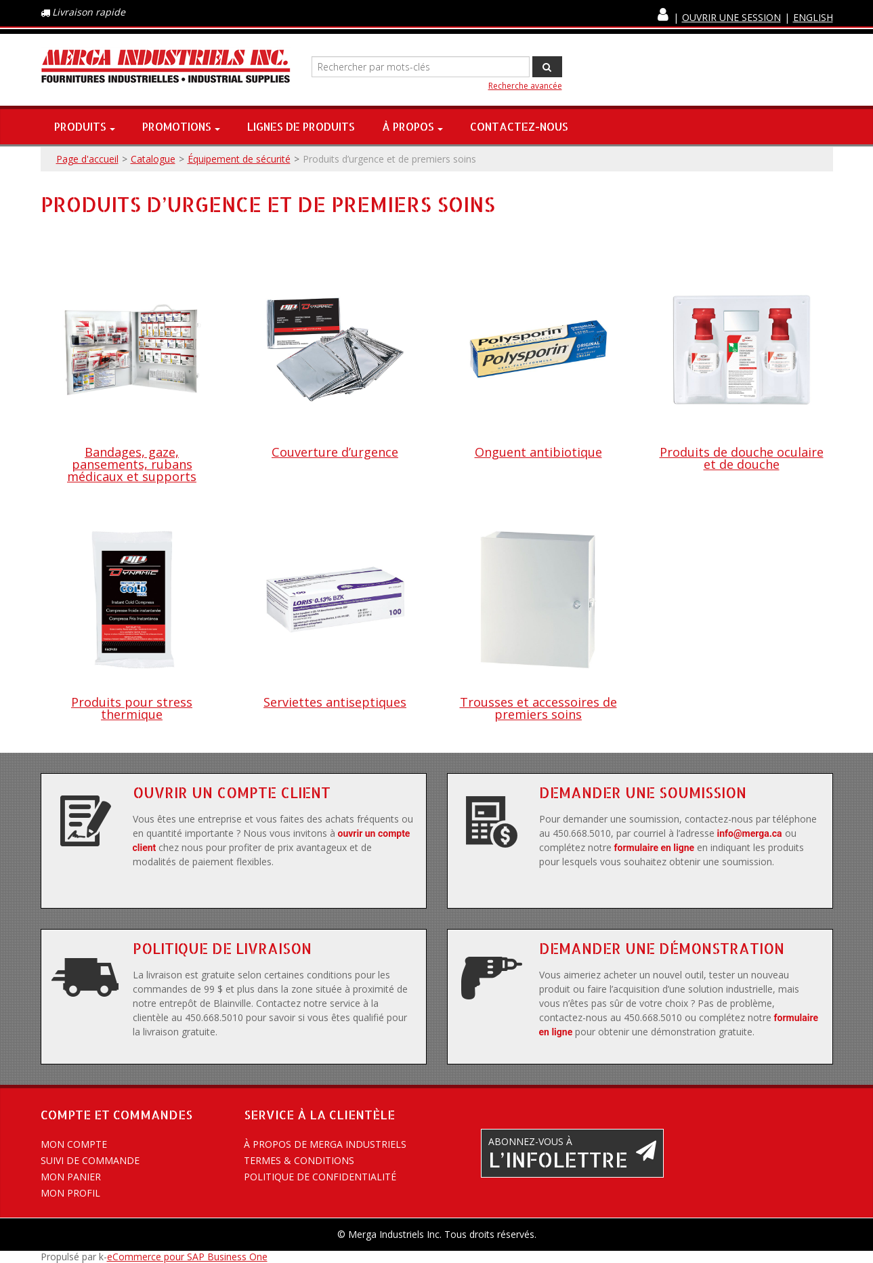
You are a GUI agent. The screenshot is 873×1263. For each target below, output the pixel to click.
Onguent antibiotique (538, 452)
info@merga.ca (749, 833)
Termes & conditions (299, 1160)
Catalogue (153, 158)
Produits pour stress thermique (131, 708)
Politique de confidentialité (320, 1176)
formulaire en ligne (654, 847)
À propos (412, 126)
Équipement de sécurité (239, 158)
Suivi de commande (90, 1160)
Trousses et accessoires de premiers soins (538, 708)
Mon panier (71, 1176)
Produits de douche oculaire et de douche (742, 458)
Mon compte (74, 1144)
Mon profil (70, 1192)
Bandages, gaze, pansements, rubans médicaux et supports (131, 464)
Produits (84, 126)
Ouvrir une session (731, 17)
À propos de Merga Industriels (325, 1144)
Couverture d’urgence (335, 452)
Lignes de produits (301, 126)
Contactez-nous (519, 126)
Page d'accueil (87, 158)
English (813, 17)
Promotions (181, 126)
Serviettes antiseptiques (334, 702)
